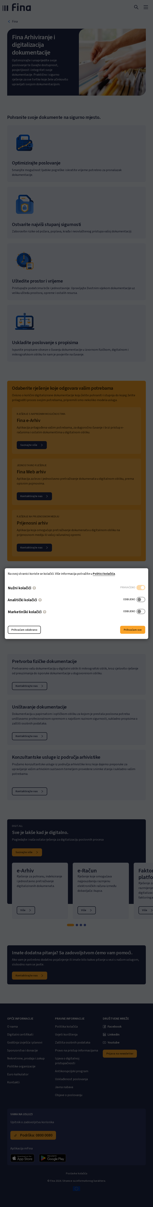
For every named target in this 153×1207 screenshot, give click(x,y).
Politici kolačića (104, 573)
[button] (34, 587)
